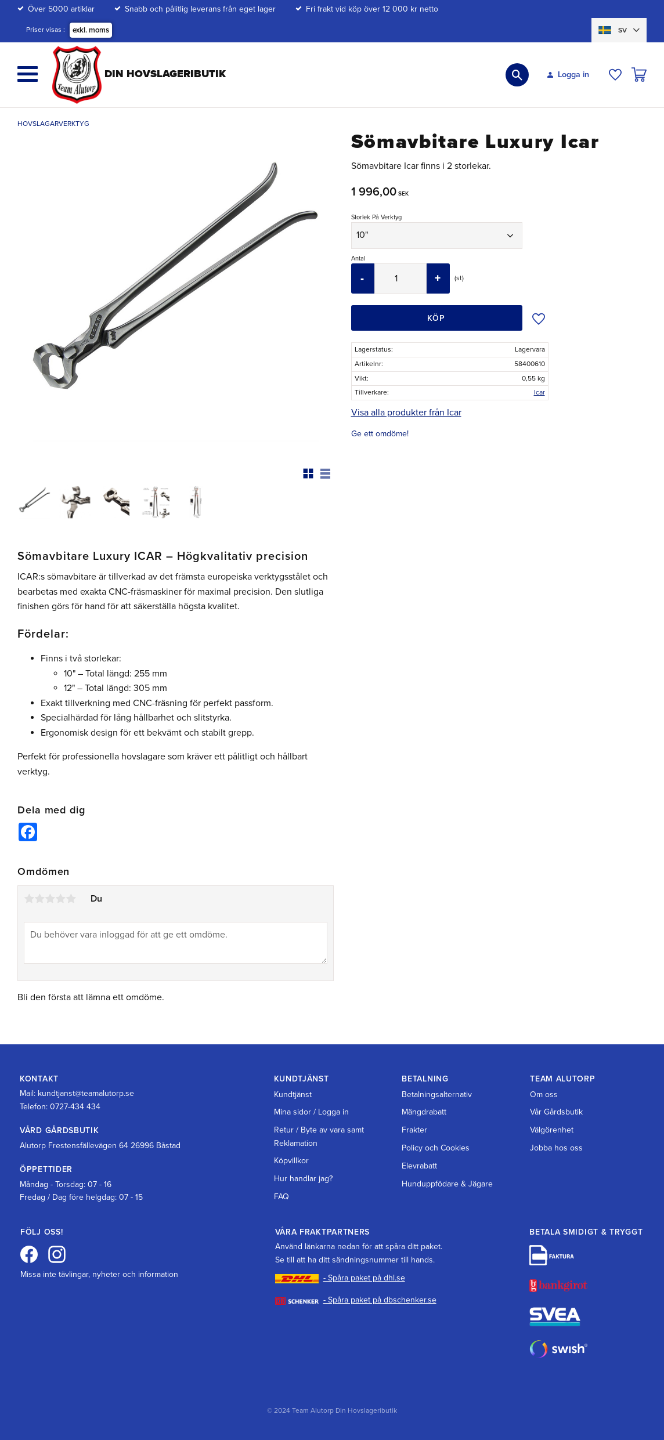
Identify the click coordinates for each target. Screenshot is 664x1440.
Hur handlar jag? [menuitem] (303, 1179)
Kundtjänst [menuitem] (293, 1094)
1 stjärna (29, 898)
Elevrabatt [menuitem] (419, 1166)
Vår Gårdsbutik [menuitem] (556, 1112)
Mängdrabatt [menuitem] (424, 1112)
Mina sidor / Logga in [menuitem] (311, 1112)
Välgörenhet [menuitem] (551, 1130)
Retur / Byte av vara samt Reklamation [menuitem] (319, 1136)
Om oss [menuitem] (544, 1094)
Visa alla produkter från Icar (406, 412)
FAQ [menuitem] (281, 1197)
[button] (27, 74)
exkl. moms (91, 30)
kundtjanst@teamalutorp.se (86, 1093)
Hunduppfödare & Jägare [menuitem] (447, 1184)
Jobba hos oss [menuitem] (556, 1148)
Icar (539, 392)
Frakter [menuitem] (414, 1130)
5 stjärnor (71, 898)
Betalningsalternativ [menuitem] (437, 1094)
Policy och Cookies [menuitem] (436, 1148)
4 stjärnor (60, 898)
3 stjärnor (50, 898)
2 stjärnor (39, 898)
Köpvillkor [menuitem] (291, 1161)
